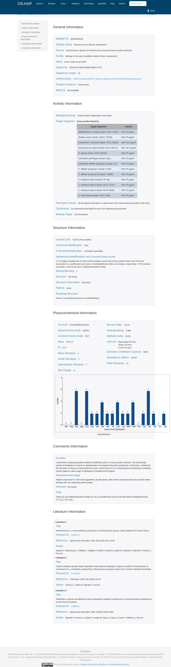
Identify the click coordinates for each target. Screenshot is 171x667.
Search (40, 3)
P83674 (76, 79)
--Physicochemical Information (29, 38)
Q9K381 (107, 79)
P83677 (91, 79)
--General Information (30, 23)
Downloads (89, 3)
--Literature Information (31, 48)
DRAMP (25, 3)
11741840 (75, 573)
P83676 (84, 79)
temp (151, 10)
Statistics (76, 3)
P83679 (122, 79)
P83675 (115, 79)
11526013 (75, 535)
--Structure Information (31, 32)
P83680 (129, 79)
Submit (122, 3)
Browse (52, 3)
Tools (64, 3)
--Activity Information (30, 28)
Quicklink (102, 3)
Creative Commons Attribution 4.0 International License (104, 664)
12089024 (75, 606)
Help (112, 3)
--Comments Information (31, 44)
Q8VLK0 (99, 79)
